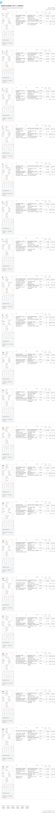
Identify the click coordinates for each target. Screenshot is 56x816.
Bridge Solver (6, 40)
